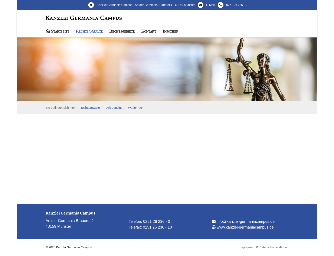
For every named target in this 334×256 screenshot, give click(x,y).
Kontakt (148, 31)
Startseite (60, 31)
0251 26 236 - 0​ (156, 221)
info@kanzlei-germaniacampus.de (245, 221)
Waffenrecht (136, 107)
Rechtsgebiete (122, 31)
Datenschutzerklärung (273, 247)
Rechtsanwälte (89, 31)
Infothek (170, 31)
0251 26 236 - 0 (236, 5)
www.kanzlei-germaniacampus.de (245, 227)
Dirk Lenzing (113, 107)
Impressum (247, 247)
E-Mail (210, 5)
